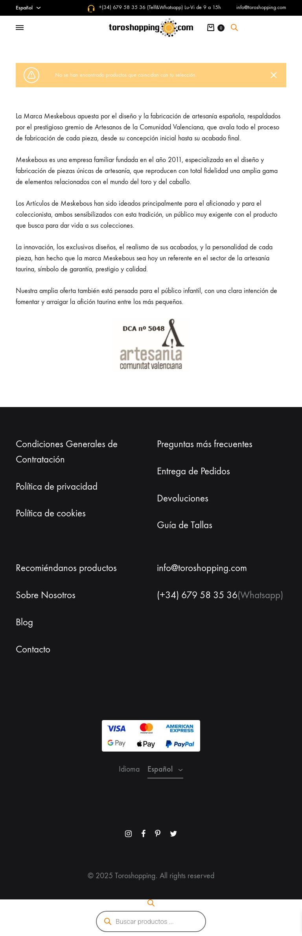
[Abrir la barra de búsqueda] (234, 27)
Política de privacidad (57, 486)
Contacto (33, 649)
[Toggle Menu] (20, 28)
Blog (24, 622)
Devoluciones (182, 498)
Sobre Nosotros (46, 595)
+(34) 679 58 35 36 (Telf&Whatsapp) (141, 7)
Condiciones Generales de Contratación (67, 451)
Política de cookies (51, 513)
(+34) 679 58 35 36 (197, 595)
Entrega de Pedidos (193, 471)
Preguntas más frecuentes (204, 444)
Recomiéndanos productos (66, 568)
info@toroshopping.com (261, 7)
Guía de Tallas (184, 525)
